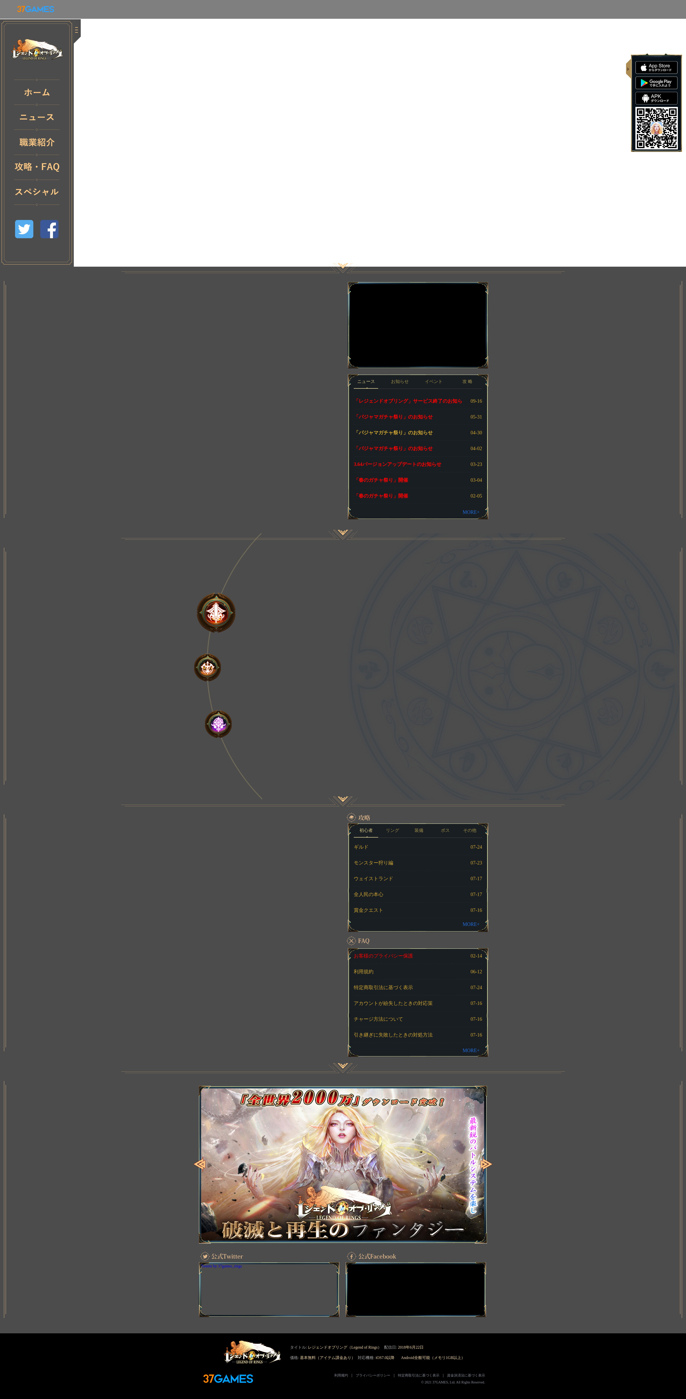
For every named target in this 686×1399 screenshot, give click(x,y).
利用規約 (363, 971)
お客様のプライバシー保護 (383, 956)
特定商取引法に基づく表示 (383, 987)
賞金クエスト (368, 910)
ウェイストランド (373, 878)
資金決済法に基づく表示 (466, 1375)
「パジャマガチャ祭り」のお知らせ (393, 417)
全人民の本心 (368, 894)
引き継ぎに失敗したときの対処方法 (393, 1035)
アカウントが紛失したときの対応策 (393, 1003)
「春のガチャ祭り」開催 (381, 480)
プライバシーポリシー (373, 1375)
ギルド (361, 847)
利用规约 (341, 1375)
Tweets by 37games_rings (221, 1266)
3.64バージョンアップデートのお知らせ (397, 464)
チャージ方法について (378, 1019)
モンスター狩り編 (373, 862)
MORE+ (471, 512)
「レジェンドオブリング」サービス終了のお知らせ (408, 403)
